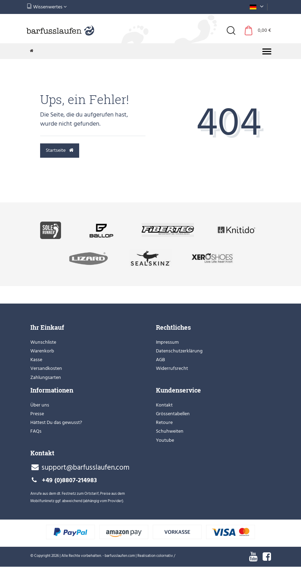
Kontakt (164, 405)
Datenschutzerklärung (179, 351)
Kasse (36, 360)
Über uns (39, 405)
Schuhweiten (169, 431)
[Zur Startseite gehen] (31, 51)
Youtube (165, 440)
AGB (160, 360)
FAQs (36, 431)
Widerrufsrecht (172, 368)
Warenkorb (42, 351)
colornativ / (165, 556)
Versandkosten (46, 368)
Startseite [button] (60, 150)
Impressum (167, 342)
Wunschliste (43, 342)
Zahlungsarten (45, 377)
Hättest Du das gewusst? (56, 422)
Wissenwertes (47, 7)
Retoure (164, 422)
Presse (37, 414)
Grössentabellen (173, 414)
